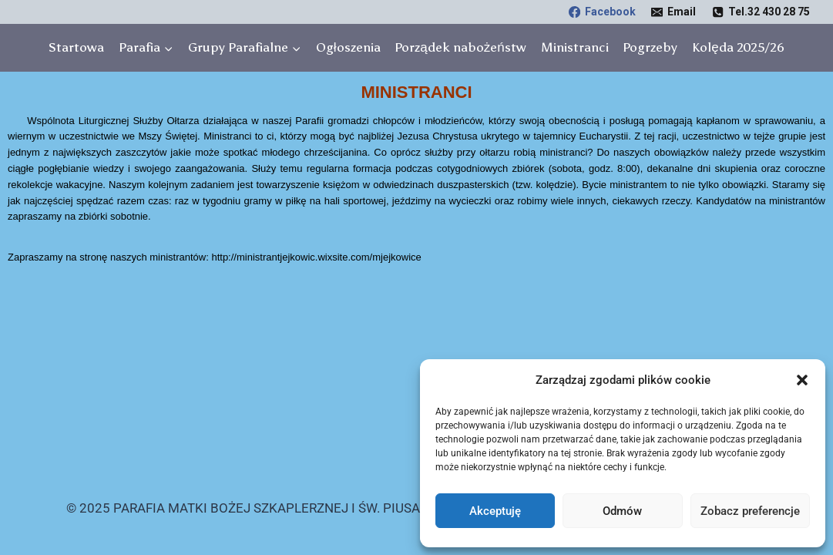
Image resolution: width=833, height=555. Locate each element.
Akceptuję (495, 511)
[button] (802, 380)
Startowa (76, 47)
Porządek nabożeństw (460, 47)
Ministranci (575, 47)
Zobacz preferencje (750, 511)
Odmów (622, 511)
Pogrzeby (650, 47)
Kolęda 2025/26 (738, 47)
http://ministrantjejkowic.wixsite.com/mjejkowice (316, 257)
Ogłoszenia (348, 47)
